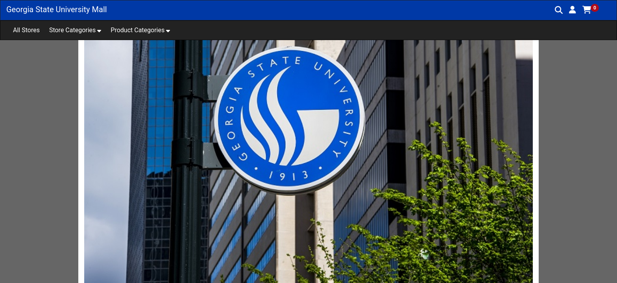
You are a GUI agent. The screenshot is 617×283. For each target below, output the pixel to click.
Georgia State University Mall (56, 9)
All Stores (26, 30)
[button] (572, 9)
